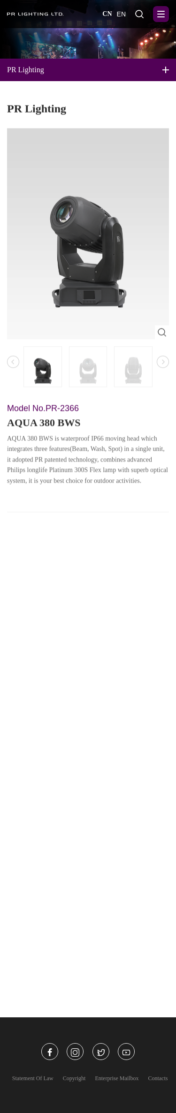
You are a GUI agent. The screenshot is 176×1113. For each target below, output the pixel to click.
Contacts (158, 1078)
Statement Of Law (33, 1078)
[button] (163, 364)
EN (121, 14)
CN (107, 13)
